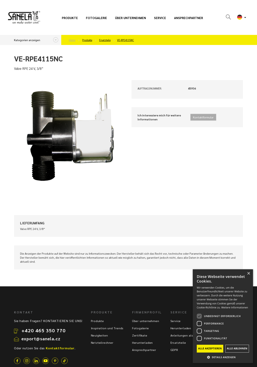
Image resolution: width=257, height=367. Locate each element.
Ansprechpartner (188, 18)
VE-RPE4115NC (125, 40)
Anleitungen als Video (186, 335)
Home (72, 40)
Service (160, 18)
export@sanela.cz (40, 338)
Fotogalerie (96, 18)
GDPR (174, 350)
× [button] (248, 273)
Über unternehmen (130, 18)
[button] (223, 357)
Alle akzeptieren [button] (210, 348)
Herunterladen (142, 342)
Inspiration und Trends (107, 328)
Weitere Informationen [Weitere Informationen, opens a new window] (234, 307)
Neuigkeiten (99, 335)
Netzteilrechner (102, 342)
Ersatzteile (105, 40)
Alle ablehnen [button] (237, 348)
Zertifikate (139, 335)
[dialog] (223, 316)
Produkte (70, 18)
